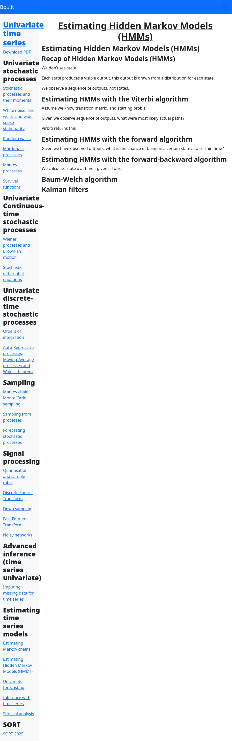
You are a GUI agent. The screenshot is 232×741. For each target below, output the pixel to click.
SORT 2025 (13, 734)
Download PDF (17, 52)
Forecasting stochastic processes (14, 436)
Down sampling (18, 509)
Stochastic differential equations (13, 273)
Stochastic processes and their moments (17, 94)
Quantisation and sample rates (15, 476)
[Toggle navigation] (225, 7)
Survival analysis (18, 714)
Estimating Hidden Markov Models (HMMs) (18, 665)
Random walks (17, 138)
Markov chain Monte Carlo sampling (16, 398)
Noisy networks (17, 535)
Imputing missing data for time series (18, 593)
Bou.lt (7, 7)
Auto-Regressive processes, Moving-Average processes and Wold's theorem (18, 359)
